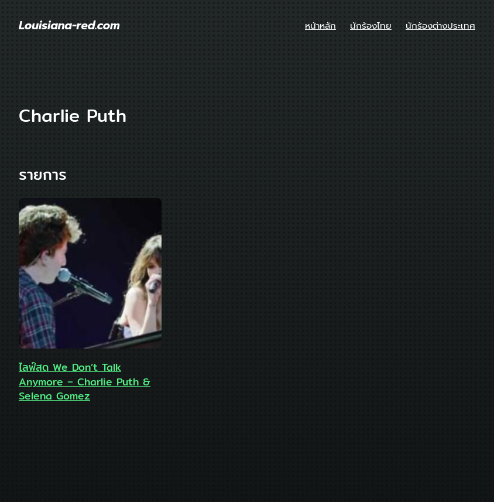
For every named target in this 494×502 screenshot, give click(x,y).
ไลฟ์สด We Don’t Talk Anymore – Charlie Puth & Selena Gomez (84, 382)
